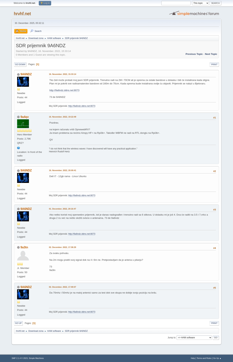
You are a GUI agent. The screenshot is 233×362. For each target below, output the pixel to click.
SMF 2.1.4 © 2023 (20, 358)
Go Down (20, 64)
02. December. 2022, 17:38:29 (62, 247)
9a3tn (24, 247)
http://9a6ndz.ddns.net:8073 (64, 90)
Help (193, 358)
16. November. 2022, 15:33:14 (62, 74)
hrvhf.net (22, 13)
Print (214, 64)
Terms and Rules (204, 358)
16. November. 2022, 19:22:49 (62, 117)
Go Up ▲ (217, 358)
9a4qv (24, 116)
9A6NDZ (26, 74)
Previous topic (194, 54)
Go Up (18, 323)
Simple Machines (36, 358)
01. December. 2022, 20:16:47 (62, 209)
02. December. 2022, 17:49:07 (62, 287)
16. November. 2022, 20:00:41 (62, 170)
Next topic (211, 54)
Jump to (171, 337)
